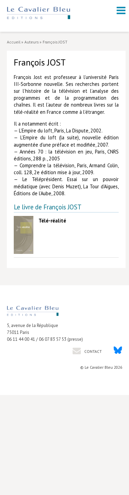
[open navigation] (121, 10)
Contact (92, 351)
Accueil (13, 41)
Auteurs (31, 41)
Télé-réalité (52, 220)
